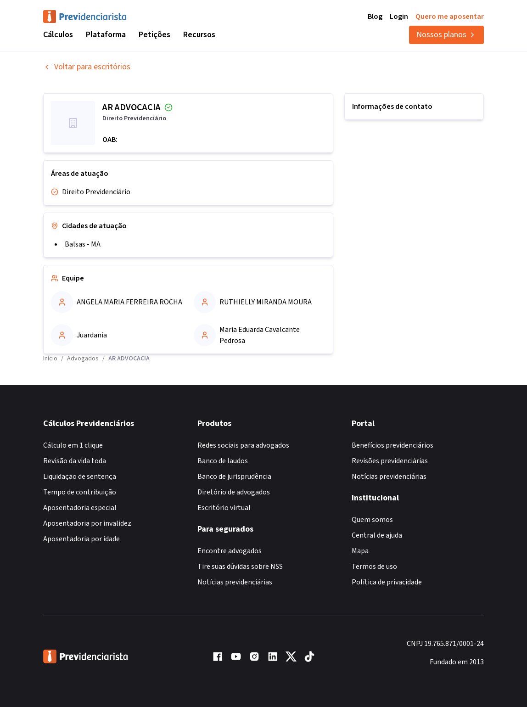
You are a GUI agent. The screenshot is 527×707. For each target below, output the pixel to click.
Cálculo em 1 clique (73, 445)
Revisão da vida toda (74, 461)
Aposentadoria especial (80, 508)
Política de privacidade (387, 582)
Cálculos (58, 34)
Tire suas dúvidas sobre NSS (240, 566)
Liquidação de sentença (79, 476)
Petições (154, 34)
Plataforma (106, 34)
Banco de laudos (222, 461)
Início (50, 358)
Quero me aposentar (449, 16)
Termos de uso (374, 566)
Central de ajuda (377, 535)
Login (399, 16)
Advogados (83, 358)
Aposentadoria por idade (81, 539)
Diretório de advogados (233, 492)
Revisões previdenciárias (390, 461)
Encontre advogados (229, 551)
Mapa (360, 551)
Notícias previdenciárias (234, 582)
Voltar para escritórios (86, 66)
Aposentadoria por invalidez (87, 523)
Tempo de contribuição (79, 492)
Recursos (199, 34)
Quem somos (372, 520)
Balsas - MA (83, 244)
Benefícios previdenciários (392, 445)
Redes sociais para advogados (243, 445)
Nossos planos (446, 34)
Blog (375, 16)
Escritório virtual (224, 508)
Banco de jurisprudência (234, 476)
